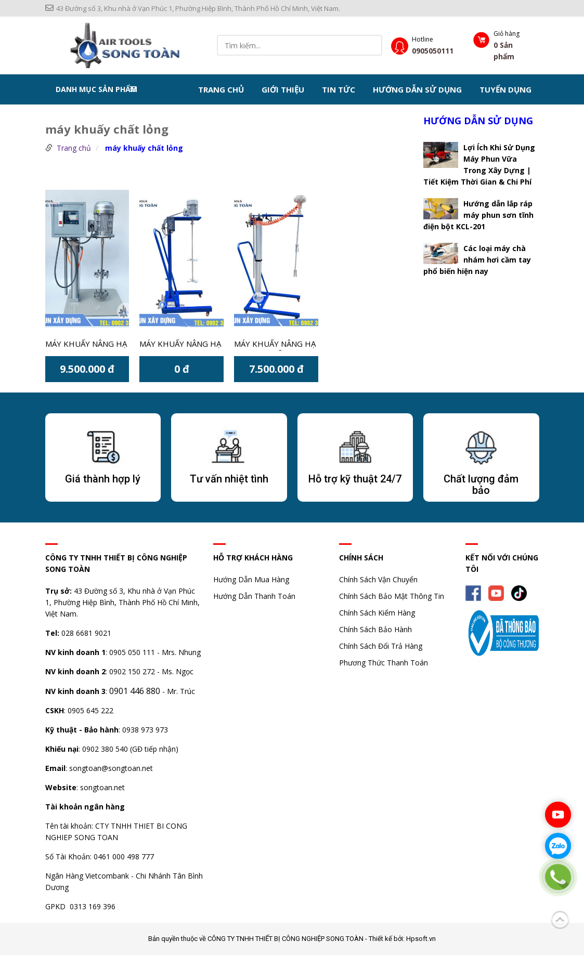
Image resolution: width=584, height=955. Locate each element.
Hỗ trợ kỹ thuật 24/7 (354, 479)
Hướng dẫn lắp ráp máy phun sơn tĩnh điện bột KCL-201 (478, 215)
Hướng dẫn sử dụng (417, 89)
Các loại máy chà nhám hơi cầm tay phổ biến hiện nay (477, 259)
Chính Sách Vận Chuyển (378, 579)
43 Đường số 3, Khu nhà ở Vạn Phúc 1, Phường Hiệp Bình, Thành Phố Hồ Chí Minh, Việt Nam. (192, 8)
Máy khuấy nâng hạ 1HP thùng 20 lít (86, 344)
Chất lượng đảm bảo (481, 484)
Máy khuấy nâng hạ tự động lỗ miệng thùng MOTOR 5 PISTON (275, 344)
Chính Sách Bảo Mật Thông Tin (391, 596)
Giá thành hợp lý (102, 479)
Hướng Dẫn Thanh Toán (254, 596)
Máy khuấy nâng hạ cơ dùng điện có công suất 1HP (180, 344)
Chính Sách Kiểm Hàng (377, 613)
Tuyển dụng (505, 89)
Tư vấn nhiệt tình (229, 479)
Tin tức (338, 89)
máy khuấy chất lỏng (144, 148)
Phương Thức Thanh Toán (383, 663)
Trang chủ (221, 89)
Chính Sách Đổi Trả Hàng (380, 646)
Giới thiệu (283, 89)
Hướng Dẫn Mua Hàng (251, 579)
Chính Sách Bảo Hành (375, 629)
